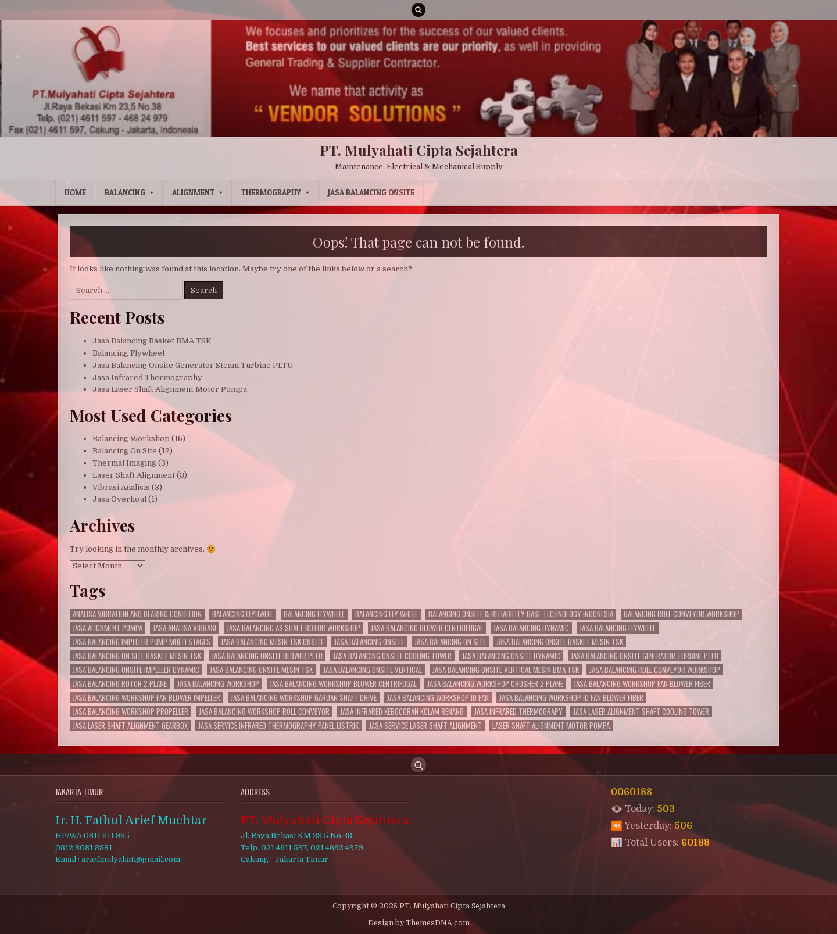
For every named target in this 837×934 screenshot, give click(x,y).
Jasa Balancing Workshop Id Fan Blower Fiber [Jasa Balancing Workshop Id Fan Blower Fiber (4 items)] (571, 697)
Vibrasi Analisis (121, 487)
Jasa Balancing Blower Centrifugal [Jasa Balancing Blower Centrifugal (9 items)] (427, 628)
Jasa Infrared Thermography (147, 377)
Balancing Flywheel (128, 353)
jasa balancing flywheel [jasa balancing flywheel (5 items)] (618, 628)
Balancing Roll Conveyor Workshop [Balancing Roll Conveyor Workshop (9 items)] (681, 614)
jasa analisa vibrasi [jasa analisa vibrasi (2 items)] (184, 628)
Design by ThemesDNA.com (419, 923)
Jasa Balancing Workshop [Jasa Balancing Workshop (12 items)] (218, 683)
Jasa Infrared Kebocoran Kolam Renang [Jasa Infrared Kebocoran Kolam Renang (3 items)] (402, 711)
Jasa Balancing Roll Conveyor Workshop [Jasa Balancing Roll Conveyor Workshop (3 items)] (654, 669)
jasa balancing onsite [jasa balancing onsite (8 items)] (369, 641)
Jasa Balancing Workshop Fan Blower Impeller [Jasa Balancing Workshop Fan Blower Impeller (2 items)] (146, 697)
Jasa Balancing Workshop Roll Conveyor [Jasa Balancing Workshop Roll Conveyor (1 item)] (264, 711)
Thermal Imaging (124, 463)
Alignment (193, 192)
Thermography (271, 192)
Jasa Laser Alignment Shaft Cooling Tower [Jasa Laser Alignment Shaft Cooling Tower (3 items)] (641, 711)
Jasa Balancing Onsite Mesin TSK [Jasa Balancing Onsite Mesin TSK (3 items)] (261, 669)
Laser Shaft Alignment (133, 475)
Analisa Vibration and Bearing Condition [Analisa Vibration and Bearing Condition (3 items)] (137, 614)
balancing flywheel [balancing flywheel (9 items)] (314, 614)
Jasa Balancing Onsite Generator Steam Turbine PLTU (193, 365)
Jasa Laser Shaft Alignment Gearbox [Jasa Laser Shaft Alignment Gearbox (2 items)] (130, 725)
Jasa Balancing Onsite (371, 192)
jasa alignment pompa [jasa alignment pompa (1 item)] (107, 628)
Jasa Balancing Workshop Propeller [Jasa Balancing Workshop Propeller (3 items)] (130, 711)
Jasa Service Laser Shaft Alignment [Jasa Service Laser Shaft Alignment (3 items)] (425, 725)
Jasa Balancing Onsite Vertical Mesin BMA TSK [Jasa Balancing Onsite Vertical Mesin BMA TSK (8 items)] (505, 669)
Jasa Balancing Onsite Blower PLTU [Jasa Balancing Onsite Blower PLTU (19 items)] (267, 655)
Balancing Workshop (131, 438)
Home (75, 192)
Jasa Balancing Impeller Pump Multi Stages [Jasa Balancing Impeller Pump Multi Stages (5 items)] (141, 641)
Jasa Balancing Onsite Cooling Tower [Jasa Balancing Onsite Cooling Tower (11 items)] (392, 655)
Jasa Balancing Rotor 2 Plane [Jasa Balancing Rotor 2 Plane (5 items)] (120, 683)
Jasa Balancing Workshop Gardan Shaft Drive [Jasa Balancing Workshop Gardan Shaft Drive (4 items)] (304, 697)
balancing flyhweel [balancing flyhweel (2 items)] (242, 614)
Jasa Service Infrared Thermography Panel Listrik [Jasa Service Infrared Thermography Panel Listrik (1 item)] (278, 725)
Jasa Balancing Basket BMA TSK (152, 341)
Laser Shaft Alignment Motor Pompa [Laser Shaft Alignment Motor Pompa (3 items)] (551, 725)
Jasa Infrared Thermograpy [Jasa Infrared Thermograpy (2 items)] (518, 711)
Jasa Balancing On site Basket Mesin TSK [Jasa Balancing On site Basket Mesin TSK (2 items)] (137, 655)
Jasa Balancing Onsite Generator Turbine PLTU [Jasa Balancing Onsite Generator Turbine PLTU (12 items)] (644, 655)
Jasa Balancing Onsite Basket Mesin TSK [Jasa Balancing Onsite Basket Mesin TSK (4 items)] (559, 641)
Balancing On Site (124, 450)
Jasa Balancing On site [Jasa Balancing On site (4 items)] (450, 641)
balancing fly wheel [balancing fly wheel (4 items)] (386, 614)
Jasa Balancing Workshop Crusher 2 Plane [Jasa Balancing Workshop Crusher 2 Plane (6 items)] (495, 683)
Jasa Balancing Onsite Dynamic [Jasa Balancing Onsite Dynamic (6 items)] (511, 655)
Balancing (125, 192)
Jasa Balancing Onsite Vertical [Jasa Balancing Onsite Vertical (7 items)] (372, 669)
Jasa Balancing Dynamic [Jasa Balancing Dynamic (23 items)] (531, 628)
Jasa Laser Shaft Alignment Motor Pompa (169, 389)
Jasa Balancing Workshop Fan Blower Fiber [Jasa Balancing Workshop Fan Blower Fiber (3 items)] (642, 683)
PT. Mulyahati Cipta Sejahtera (419, 150)
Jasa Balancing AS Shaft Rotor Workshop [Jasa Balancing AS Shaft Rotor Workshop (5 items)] (293, 628)
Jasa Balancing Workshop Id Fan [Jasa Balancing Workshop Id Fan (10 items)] (438, 697)
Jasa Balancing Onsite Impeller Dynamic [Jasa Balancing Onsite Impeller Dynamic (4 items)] (136, 669)
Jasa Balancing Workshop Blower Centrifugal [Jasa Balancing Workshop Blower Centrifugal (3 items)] (343, 683)
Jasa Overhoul (119, 499)
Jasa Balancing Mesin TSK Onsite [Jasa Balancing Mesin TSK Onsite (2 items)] (272, 641)
